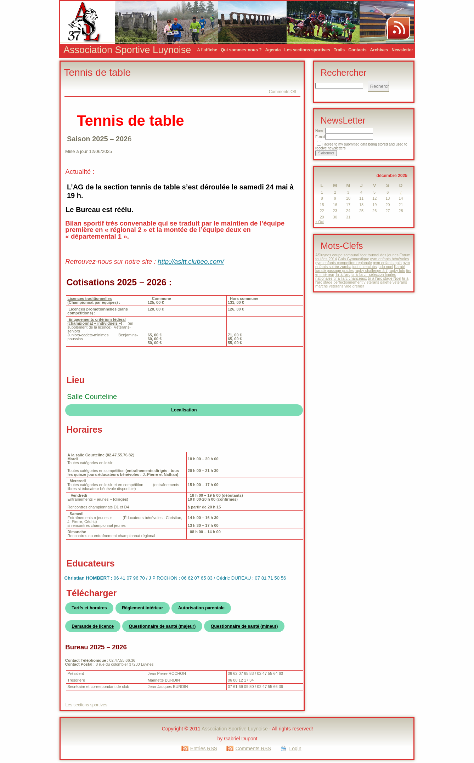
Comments (253, 748)
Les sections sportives (307, 49)
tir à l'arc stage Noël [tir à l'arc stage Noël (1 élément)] (384, 278)
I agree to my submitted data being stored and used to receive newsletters (361, 146)
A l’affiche (207, 49)
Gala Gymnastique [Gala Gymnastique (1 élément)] (353, 259)
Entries (203, 748)
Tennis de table (97, 72)
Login (295, 748)
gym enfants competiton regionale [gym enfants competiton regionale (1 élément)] (343, 263)
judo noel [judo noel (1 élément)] (385, 266)
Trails (339, 49)
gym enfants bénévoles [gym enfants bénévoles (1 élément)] (389, 259)
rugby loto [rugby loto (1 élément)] (397, 270)
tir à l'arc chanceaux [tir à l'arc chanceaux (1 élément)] (350, 278)
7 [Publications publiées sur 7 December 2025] (401, 192)
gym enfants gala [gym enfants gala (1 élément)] (387, 263)
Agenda (273, 49)
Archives (379, 49)
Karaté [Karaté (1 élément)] (399, 266)
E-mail (320, 137)
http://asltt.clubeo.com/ (191, 261)
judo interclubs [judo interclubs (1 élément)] (364, 266)
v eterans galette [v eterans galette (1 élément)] (377, 282)
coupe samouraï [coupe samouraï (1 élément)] (345, 255)
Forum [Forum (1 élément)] (405, 255)
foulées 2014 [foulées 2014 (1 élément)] (326, 259)
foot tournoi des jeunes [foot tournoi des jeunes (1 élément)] (379, 255)
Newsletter (402, 49)
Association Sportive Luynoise (127, 50)
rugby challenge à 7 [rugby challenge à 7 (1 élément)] (371, 270)
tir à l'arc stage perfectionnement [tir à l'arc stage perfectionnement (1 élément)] (361, 280)
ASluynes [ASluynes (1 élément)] (323, 255)
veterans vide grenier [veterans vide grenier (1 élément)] (346, 286)
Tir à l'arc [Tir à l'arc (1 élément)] (342, 274)
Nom (319, 131)
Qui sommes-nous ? (241, 49)
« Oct (319, 222)
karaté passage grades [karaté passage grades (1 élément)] (334, 270)
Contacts (357, 49)
